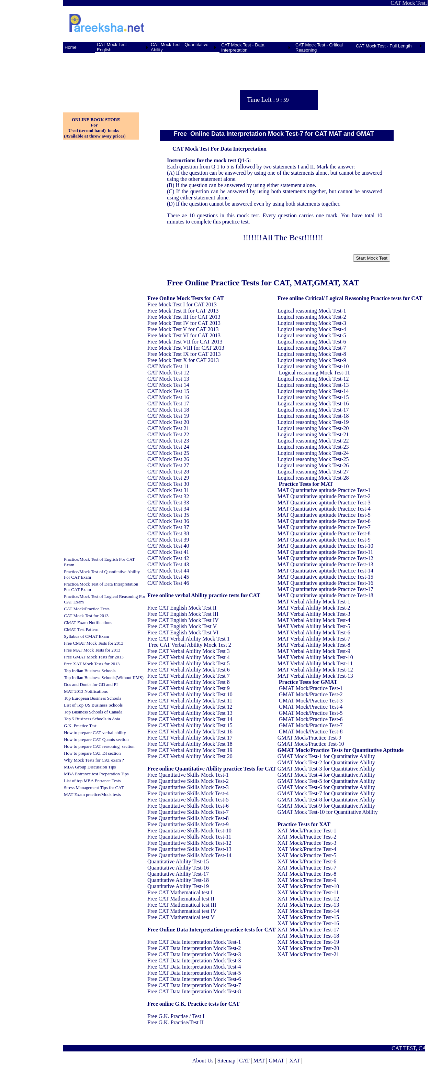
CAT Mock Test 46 (168, 583)
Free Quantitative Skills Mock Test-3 (188, 787)
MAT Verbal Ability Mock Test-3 (314, 614)
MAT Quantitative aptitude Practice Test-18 (325, 595)
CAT (244, 1060)
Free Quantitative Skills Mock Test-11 (189, 837)
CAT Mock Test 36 (168, 521)
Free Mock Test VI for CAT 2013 (184, 335)
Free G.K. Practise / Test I (175, 1016)
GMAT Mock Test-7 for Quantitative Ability (326, 793)
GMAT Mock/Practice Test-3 (311, 700)
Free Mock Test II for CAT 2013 (182, 311)
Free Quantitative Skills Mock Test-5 (188, 799)
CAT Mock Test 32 (168, 496)
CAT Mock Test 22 (168, 434)
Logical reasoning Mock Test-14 (313, 391)
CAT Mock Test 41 (168, 552)
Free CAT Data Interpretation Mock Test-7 (194, 985)
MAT (259, 1060)
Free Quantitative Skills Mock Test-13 (189, 849)
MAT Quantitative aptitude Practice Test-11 (325, 552)
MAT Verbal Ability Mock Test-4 (314, 620)
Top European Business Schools (92, 698)
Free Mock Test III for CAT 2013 (183, 317)
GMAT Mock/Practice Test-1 (311, 688)
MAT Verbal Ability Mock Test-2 (314, 608)
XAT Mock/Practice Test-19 (308, 942)
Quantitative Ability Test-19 (178, 886)
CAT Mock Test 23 (168, 441)
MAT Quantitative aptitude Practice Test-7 (324, 527)
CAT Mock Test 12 (168, 372)
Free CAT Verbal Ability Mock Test (187, 639)
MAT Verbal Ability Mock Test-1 (314, 601)
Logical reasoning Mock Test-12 (313, 379)
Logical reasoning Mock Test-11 (314, 372)
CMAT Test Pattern (81, 629)
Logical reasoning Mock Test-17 (313, 410)
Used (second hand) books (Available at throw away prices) (94, 133)
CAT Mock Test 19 (168, 416)
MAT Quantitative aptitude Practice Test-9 (324, 540)
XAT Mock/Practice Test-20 (308, 948)
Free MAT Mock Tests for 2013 (92, 650)
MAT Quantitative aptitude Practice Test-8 (324, 533)
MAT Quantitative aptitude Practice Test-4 (324, 509)
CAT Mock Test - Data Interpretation (242, 47)
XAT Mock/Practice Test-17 (308, 929)
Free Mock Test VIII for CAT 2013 (185, 348)
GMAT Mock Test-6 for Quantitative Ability (326, 787)
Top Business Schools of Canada (93, 711)
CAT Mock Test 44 (168, 571)
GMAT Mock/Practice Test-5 (311, 713)
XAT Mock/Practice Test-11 (308, 892)
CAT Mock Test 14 (168, 385)
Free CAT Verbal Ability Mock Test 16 (190, 731)
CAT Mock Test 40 (168, 546)
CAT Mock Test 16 (168, 397)
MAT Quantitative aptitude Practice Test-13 (325, 564)
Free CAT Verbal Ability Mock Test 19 (190, 750)
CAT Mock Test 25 (168, 453)
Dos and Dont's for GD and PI (91, 684)
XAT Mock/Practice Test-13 (308, 905)
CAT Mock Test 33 (168, 502)
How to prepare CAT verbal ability (95, 732)
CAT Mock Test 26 (168, 459)
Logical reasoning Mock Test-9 (312, 360)
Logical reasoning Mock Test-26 (313, 465)
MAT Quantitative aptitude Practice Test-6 (324, 521)
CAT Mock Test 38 (168, 533)
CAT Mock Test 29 (168, 478)
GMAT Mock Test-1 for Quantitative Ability (326, 756)
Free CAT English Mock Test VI (182, 632)
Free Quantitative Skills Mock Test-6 (188, 806)
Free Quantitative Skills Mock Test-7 (188, 812)
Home (71, 47)
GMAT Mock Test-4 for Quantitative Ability (326, 775)
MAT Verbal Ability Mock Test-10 (315, 657)
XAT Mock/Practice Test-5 (307, 855)
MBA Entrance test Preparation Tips (96, 773)
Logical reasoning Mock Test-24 (313, 453)
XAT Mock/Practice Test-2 (307, 837)
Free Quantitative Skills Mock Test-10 (189, 830)
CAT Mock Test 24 (168, 447)
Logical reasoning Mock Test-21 (313, 434)
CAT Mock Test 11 (168, 366)
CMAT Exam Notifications (88, 622)
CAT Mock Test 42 (168, 558)
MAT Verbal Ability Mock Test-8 (314, 645)
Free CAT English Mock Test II (181, 608)
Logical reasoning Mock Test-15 (313, 397)
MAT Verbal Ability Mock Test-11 (315, 663)
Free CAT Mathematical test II (180, 899)
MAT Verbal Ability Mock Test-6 (314, 632)
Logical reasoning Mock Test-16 (313, 403)
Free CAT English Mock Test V (182, 626)
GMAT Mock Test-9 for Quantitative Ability (326, 806)
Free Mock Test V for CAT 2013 (182, 329)
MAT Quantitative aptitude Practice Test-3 (324, 502)
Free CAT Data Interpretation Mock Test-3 (194, 954)
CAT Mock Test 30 (168, 484)
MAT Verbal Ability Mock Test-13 (315, 676)
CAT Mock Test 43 (168, 564)
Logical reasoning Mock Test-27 (313, 471)
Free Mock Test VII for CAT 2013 (184, 342)
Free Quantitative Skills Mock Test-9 (188, 824)
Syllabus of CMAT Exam (86, 636)
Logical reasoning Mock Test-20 (313, 428)
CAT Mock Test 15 (168, 391)
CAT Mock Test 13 (168, 379)
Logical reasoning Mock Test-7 (312, 348)
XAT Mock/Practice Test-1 (307, 830)
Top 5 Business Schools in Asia (92, 718)
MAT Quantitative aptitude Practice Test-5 (324, 515)
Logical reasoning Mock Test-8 (312, 354)
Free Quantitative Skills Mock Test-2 (188, 781)
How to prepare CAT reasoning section (99, 746)
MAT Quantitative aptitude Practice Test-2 (324, 496)
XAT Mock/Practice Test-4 (307, 849)
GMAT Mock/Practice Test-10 (311, 744)
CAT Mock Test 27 (168, 465)
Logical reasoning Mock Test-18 (313, 416)
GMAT (276, 1060)
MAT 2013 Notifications (86, 691)
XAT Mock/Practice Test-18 (308, 936)
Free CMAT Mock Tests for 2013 (93, 643)
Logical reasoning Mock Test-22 (313, 441)
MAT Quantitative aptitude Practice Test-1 (324, 490)
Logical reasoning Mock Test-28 (313, 478)
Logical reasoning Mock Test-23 (313, 447)
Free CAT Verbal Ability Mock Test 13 (190, 713)
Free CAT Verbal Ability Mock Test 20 (190, 756)
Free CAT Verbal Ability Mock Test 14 (190, 719)
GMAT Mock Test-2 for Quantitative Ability (326, 762)
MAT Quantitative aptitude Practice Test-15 (325, 577)
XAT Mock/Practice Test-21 (308, 954)
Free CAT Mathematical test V (181, 917)
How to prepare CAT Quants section (96, 739)
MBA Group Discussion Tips (90, 766)
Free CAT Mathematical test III (181, 905)
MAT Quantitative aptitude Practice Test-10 (325, 546)
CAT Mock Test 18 (168, 410)
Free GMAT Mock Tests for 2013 (94, 656)
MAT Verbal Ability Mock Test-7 (314, 639)
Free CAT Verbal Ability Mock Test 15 (190, 725)
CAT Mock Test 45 (168, 577)
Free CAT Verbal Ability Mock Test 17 (190, 738)
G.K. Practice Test (80, 725)
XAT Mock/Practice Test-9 (307, 880)
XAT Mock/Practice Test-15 (308, 917)
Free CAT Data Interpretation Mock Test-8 (194, 991)
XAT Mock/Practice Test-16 (308, 923)
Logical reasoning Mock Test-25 (313, 459)
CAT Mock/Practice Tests (87, 608)
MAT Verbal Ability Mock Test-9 (314, 651)
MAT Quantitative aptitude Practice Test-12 (325, 558)
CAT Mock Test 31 (168, 490)
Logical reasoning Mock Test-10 (313, 366)
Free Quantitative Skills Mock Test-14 (189, 855)
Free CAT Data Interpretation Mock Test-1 (194, 942)
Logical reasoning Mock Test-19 (313, 422)
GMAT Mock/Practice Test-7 (311, 725)
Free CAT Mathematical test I (180, 892)
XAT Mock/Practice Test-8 (307, 874)
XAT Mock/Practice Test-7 (307, 868)
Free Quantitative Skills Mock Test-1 (188, 775)
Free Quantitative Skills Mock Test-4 (188, 793)
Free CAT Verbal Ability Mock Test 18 (190, 744)
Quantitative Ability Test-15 (178, 861)
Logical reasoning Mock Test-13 (313, 385)
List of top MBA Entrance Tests (92, 780)
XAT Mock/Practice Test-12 (308, 899)
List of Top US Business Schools (93, 705)
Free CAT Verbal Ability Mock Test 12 (190, 707)
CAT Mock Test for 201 (85, 615)
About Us (203, 1060)
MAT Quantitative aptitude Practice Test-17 (325, 589)
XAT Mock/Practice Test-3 (307, 843)
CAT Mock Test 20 (168, 422)
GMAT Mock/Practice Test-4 (311, 707)
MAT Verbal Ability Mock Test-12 (315, 670)
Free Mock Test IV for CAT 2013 (184, 323)
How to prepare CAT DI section (92, 753)
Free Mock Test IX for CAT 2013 (184, 354)
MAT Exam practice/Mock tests (92, 794)
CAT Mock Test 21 (168, 428)
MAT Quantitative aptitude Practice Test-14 (325, 571)
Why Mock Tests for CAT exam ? (94, 760)
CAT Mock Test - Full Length (384, 45)
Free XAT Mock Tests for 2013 (92, 663)
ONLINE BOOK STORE (96, 119)
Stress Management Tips (86, 787)
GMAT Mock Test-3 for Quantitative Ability (326, 769)
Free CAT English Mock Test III (182, 614)
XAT (294, 1060)
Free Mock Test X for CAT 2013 (183, 360)
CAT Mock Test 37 (168, 527)
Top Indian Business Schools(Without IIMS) (104, 677)
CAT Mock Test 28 (168, 471)
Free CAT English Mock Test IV (183, 620)
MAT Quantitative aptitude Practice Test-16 (325, 583)
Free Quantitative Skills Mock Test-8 (188, 818)
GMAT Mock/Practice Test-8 (311, 731)
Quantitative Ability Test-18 (178, 880)
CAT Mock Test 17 (168, 403)
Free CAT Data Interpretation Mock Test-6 (194, 979)
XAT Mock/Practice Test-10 (308, 886)
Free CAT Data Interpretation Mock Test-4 (194, 967)
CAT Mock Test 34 (168, 509)
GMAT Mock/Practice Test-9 (309, 738)
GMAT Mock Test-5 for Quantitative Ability (326, 781)
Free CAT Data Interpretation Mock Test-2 (194, 948)
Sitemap (226, 1060)
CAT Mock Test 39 (168, 540)
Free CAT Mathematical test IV (181, 911)
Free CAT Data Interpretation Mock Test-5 (194, 973)
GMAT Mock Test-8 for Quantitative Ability (326, 799)
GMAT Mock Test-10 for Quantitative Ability (328, 812)
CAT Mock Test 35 (168, 515)
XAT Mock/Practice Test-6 (307, 861)
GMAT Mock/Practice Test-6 (311, 719)
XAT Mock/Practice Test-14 (308, 911)
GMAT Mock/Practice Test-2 (311, 694)
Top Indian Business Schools (89, 670)
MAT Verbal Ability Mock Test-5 (314, 626)
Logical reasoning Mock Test (310, 311)
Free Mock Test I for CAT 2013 (182, 304)
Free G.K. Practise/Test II (175, 1022)
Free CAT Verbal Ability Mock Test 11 (189, 700)
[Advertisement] (94, 79)
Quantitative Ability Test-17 (178, 874)
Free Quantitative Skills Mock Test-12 (189, 843)
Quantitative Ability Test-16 (178, 868)
